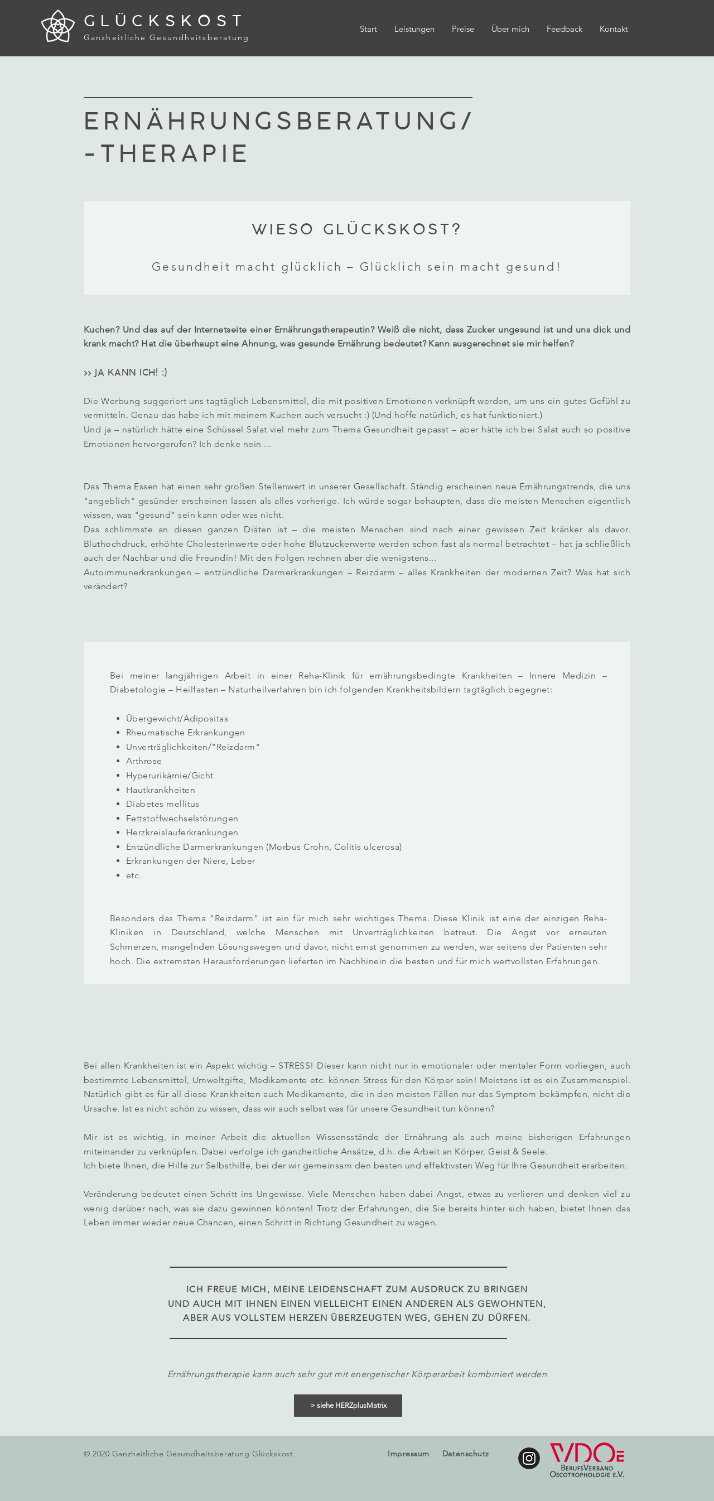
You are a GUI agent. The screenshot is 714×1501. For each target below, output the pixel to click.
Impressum (409, 1454)
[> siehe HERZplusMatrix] (348, 1405)
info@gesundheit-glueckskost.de (276, 1478)
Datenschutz (465, 1454)
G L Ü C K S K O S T (163, 21)
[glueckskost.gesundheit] (529, 1458)
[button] (414, 29)
